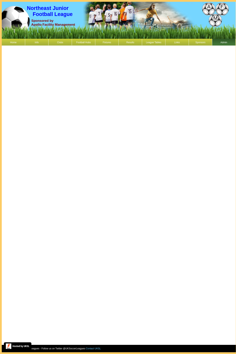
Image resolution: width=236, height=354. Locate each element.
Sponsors (200, 42)
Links (177, 42)
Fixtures (107, 42)
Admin (223, 42)
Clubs (60, 42)
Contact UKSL (93, 348)
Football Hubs (83, 42)
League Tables (153, 42)
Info (37, 42)
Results (130, 42)
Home (13, 42)
